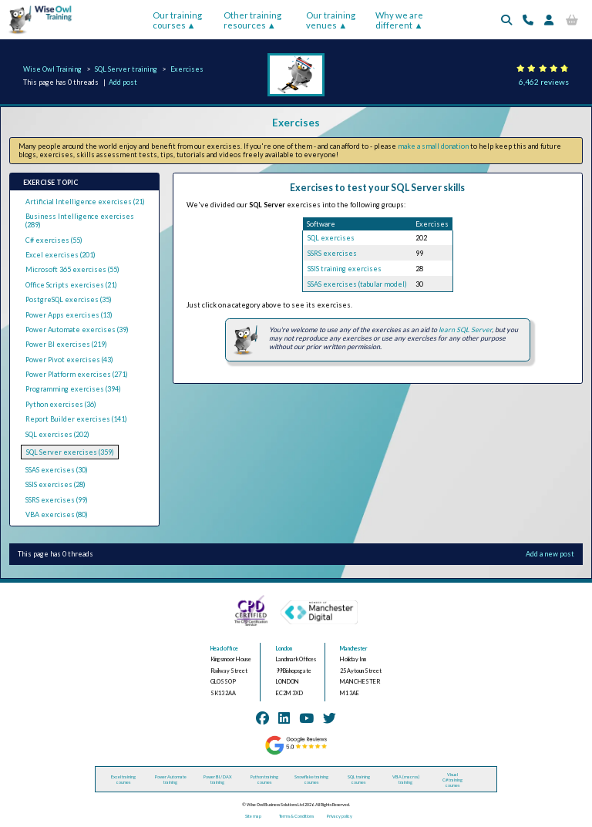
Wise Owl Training (52, 69)
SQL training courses (359, 779)
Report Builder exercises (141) (76, 419)
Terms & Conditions (296, 816)
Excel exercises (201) (60, 254)
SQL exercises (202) (57, 434)
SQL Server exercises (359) (70, 452)
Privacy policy (339, 816)
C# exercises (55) (53, 240)
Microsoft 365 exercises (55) (72, 269)
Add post (123, 82)
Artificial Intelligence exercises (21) (85, 201)
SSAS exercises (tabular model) (357, 284)
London (284, 648)
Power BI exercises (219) (66, 344)
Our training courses (177, 20)
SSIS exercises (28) (55, 484)
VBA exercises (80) (56, 514)
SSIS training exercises (345, 268)
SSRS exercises (332, 253)
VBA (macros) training (405, 779)
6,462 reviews (544, 81)
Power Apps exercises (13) (69, 315)
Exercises (187, 69)
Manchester (354, 648)
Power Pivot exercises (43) (69, 359)
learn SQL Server (465, 329)
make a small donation (433, 146)
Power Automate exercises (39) (77, 329)
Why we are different (399, 20)
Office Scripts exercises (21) (71, 285)
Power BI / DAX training (218, 779)
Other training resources (252, 20)
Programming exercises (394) (73, 389)
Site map (253, 816)
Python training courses (264, 779)
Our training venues (330, 20)
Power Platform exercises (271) (76, 374)
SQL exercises (331, 238)
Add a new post (550, 554)
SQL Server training (126, 69)
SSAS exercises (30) (56, 470)
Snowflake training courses (311, 779)
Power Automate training (171, 779)
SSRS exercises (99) (56, 500)
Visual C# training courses (452, 780)
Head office (224, 648)
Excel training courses (123, 779)
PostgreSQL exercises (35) (68, 299)
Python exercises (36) (60, 404)
